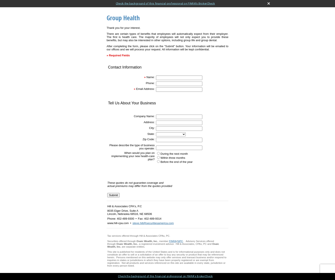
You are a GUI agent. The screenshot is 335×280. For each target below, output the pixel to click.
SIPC (180, 241)
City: (152, 128)
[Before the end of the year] (158, 161)
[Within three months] (158, 157)
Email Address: (145, 88)
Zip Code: (148, 139)
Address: (149, 122)
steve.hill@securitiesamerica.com (153, 223)
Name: (150, 77)
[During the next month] (158, 153)
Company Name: (144, 116)
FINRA (172, 241)
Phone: (150, 83)
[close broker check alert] (268, 3)
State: (151, 134)
